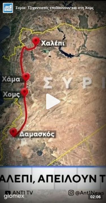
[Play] (53, 101)
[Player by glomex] (14, 197)
